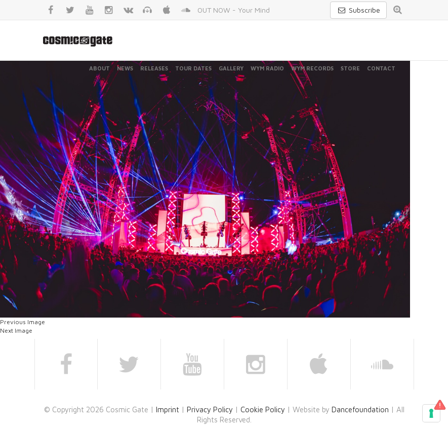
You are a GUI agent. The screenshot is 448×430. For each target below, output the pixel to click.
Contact (381, 68)
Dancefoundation (360, 409)
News (125, 68)
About (99, 68)
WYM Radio (267, 68)
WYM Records (312, 68)
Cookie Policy (262, 409)
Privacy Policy (210, 409)
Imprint (167, 409)
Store (350, 68)
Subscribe (358, 10)
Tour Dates (193, 68)
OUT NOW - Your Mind (233, 10)
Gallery (231, 68)
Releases (154, 68)
